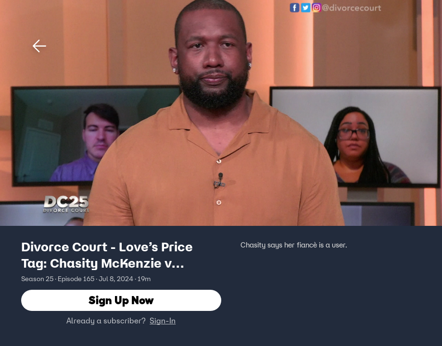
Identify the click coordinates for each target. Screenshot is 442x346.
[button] (39, 46)
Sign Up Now (121, 300)
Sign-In (163, 320)
